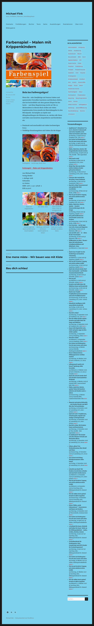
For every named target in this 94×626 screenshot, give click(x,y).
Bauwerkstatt (72, 57)
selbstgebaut (83, 104)
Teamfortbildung (73, 111)
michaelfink (9, 92)
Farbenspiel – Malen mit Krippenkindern (37, 168)
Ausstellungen (55, 24)
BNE (79, 57)
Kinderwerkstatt (73, 79)
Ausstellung (77, 50)
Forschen (71, 66)
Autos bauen (72, 53)
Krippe (13, 100)
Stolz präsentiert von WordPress (24, 618)
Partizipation (72, 95)
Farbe (79, 63)
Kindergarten (72, 76)
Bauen (79, 53)
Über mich (79, 24)
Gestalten (71, 72)
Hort (77, 72)
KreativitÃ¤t (81, 82)
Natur (80, 92)
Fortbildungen (21, 24)
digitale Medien (73, 60)
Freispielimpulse (80, 69)
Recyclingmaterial (81, 98)
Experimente (72, 63)
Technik (82, 111)
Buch (84, 57)
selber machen (72, 104)
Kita (69, 82)
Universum (71, 114)
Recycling (71, 98)
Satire (45, 24)
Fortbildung (79, 66)
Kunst (7, 101)
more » (83, 137)
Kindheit (82, 79)
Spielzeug (71, 107)
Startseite (9, 24)
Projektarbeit (81, 95)
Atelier (70, 50)
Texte (39, 24)
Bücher (31, 24)
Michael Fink (14, 13)
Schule (75, 101)
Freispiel (70, 69)
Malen (12, 101)
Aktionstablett (72, 47)
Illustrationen (68, 24)
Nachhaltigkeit (72, 92)
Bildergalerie (10, 28)
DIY (80, 60)
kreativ (8, 100)
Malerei (8, 103)
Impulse (82, 72)
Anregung (81, 47)
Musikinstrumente (73, 88)
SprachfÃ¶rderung (81, 107)
